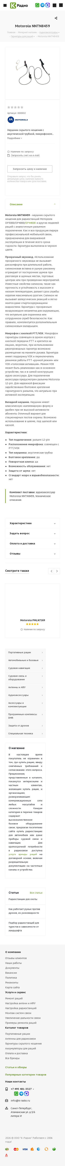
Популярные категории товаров (25, 1074)
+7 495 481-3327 (21, 1088)
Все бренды (12, 1058)
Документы (12, 967)
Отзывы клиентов (16, 958)
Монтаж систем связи (18, 1013)
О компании (13, 952)
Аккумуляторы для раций (20, 1048)
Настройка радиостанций (20, 1008)
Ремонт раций (14, 998)
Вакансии (11, 972)
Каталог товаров (16, 1027)
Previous (51, 571)
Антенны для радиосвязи (20, 1038)
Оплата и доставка (16, 1053)
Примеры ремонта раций (20, 1022)
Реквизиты (11, 982)
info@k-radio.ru (20, 1100)
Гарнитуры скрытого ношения (23, 1043)
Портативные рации (17, 1033)
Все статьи (36, 892)
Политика (11, 977)
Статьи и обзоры (16, 1067)
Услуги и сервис (15, 992)
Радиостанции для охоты (23, 899)
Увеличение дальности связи (23, 1018)
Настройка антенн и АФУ (20, 1003)
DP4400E (30, 222)
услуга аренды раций (23, 854)
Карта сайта (12, 987)
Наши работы (13, 963)
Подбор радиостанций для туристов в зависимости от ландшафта (24, 926)
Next (57, 571)
